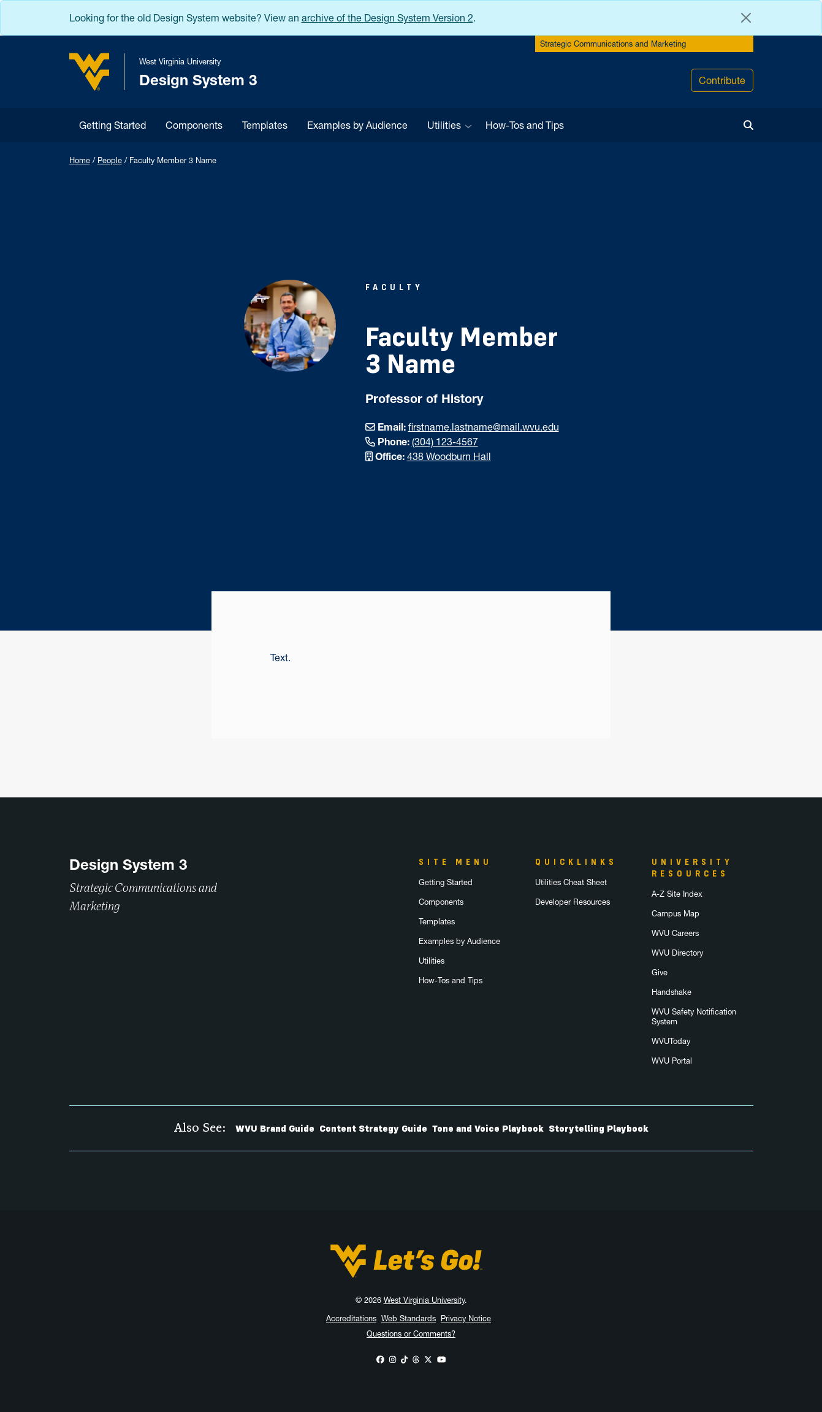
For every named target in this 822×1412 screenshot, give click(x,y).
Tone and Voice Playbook (488, 1128)
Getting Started (112, 125)
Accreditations (351, 1318)
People (109, 160)
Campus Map (675, 913)
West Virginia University (424, 1300)
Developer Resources (572, 902)
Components (194, 125)
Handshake (671, 992)
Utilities (444, 125)
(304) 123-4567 (445, 441)
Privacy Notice (466, 1318)
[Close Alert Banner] (746, 17)
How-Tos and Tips (524, 125)
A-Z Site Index (677, 894)
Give (660, 972)
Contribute (722, 80)
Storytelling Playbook (599, 1128)
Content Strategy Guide (373, 1128)
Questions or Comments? (411, 1333)
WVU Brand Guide (274, 1128)
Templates (264, 125)
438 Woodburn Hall (449, 456)
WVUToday (671, 1041)
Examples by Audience (357, 125)
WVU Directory (677, 952)
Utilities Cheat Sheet (571, 882)
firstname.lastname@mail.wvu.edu (483, 427)
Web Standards (408, 1318)
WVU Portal (672, 1060)
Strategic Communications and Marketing (613, 43)
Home (79, 160)
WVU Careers (675, 933)
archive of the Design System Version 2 (387, 18)
